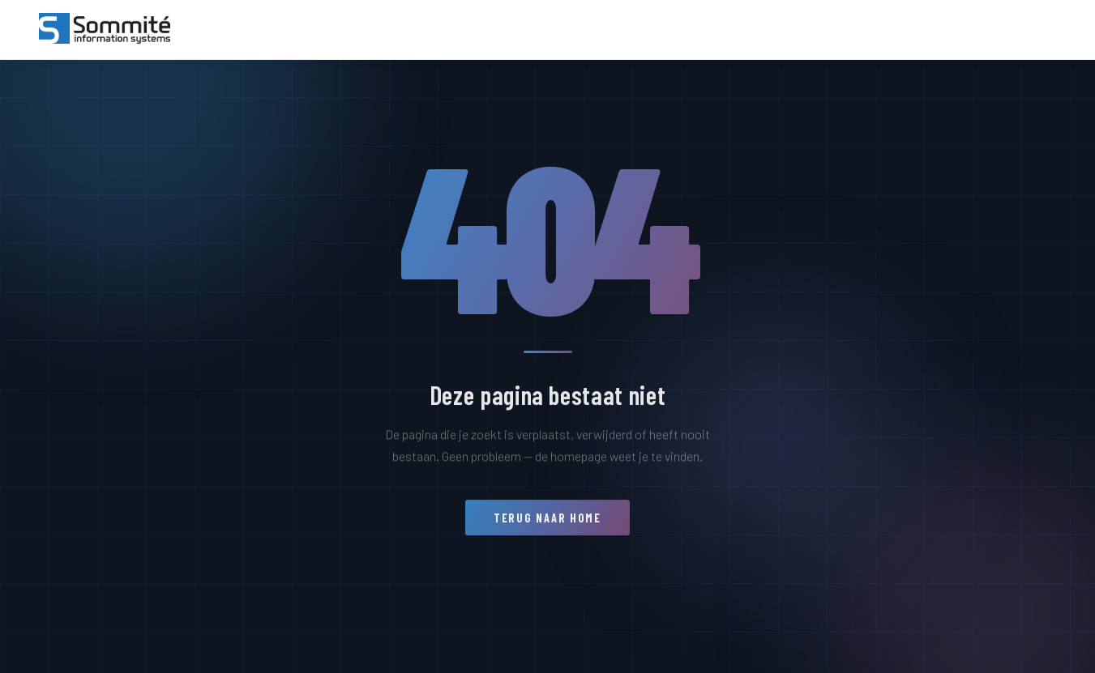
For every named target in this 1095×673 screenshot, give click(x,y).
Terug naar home (547, 524)
